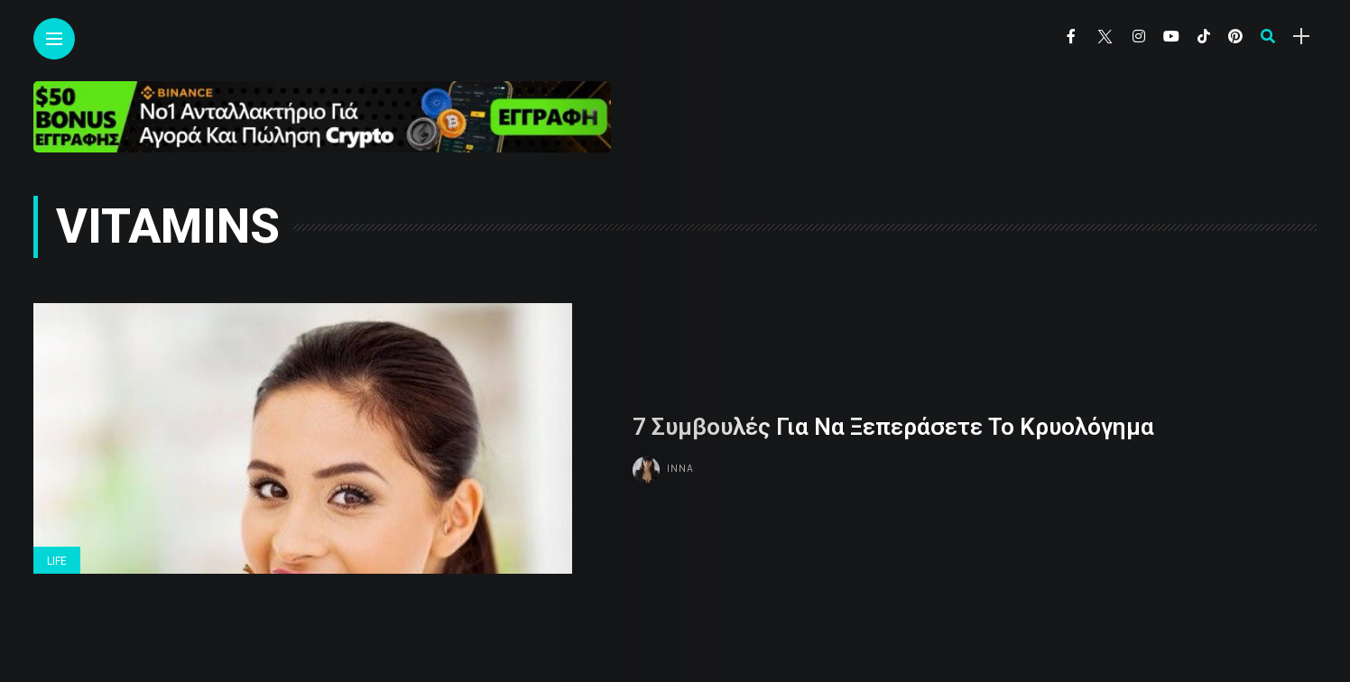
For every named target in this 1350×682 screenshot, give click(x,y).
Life (57, 561)
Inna (680, 468)
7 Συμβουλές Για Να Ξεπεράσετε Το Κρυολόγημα (893, 426)
